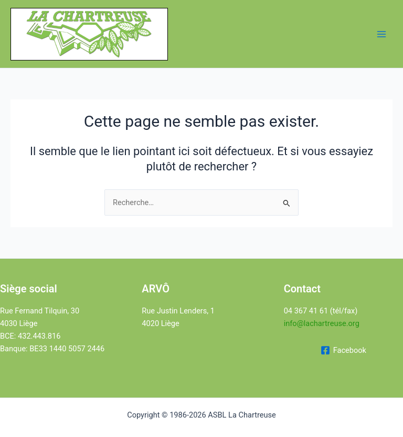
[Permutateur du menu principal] (381, 34)
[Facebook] (343, 350)
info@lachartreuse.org (321, 323)
